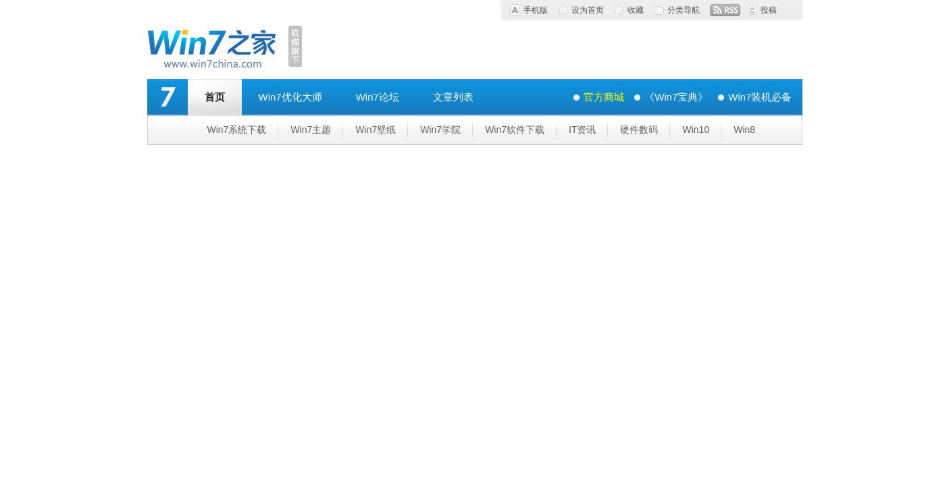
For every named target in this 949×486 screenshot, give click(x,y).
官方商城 (604, 97)
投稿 (769, 10)
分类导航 (683, 10)
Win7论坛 (377, 97)
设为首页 (587, 10)
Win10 (695, 129)
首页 (215, 97)
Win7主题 (310, 129)
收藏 (635, 10)
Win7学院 (440, 129)
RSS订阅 (725, 10)
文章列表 (453, 97)
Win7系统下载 (237, 129)
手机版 (535, 10)
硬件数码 (639, 129)
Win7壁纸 (375, 129)
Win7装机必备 (760, 97)
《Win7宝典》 (676, 97)
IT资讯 (582, 129)
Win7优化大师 (290, 97)
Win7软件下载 (514, 129)
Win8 (744, 129)
